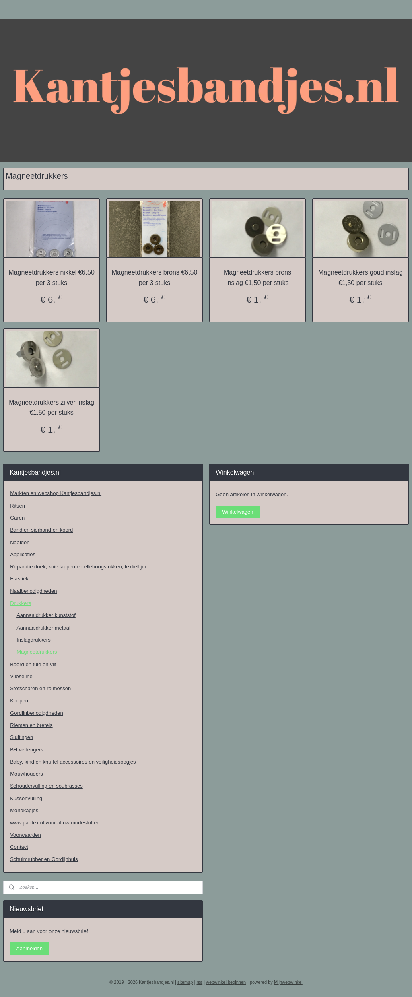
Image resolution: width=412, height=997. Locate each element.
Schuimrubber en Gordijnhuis (44, 859)
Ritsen (17, 506)
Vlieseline (21, 676)
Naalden (19, 542)
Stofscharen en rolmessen (40, 688)
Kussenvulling (26, 798)
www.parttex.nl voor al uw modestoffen (54, 822)
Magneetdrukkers (36, 652)
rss (199, 982)
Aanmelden (29, 948)
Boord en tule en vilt (33, 664)
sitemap (185, 982)
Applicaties (22, 554)
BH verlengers (26, 750)
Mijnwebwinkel (288, 982)
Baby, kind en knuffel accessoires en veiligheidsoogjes (73, 762)
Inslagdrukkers (33, 640)
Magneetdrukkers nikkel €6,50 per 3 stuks (51, 277)
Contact (19, 847)
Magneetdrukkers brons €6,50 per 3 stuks (155, 277)
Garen (17, 518)
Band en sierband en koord (41, 530)
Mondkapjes (24, 810)
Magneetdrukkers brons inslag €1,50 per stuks (257, 277)
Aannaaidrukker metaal (43, 628)
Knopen (19, 701)
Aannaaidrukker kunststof (46, 615)
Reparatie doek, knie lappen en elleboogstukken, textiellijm (78, 567)
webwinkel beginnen (226, 982)
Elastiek (19, 579)
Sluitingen (21, 737)
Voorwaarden (25, 835)
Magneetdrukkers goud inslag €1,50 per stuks (360, 277)
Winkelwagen (237, 512)
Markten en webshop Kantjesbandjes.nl (55, 493)
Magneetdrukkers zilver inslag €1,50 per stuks (51, 407)
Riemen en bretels (31, 725)
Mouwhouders (26, 774)
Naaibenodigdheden (33, 591)
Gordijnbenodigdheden (36, 713)
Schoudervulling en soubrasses (46, 786)
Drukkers (20, 603)
